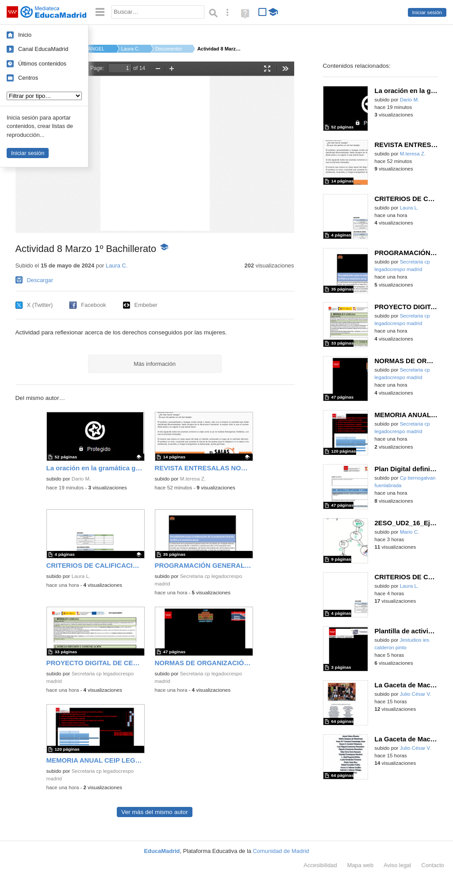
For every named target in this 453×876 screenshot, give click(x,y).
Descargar (40, 280)
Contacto (432, 865)
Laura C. (130, 48)
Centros (28, 77)
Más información (155, 363)
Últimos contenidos (42, 63)
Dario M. (81, 478)
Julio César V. (415, 694)
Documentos (168, 48)
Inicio (24, 34)
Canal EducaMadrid (43, 49)
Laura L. (81, 576)
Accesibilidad (320, 865)
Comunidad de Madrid (281, 851)
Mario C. (409, 532)
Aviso (397, 865)
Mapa (360, 865)
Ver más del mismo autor (154, 812)
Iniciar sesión (427, 12)
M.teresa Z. (193, 478)
